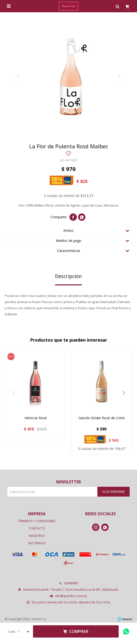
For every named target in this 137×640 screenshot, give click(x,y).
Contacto (37, 528)
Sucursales (37, 543)
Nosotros (37, 536)
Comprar (78, 631)
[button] (123, 393)
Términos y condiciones (36, 521)
